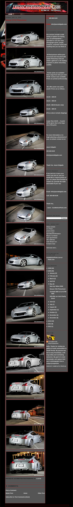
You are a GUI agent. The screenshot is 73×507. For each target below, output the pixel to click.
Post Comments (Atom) (22, 497)
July (51, 304)
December (53, 317)
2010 (49, 321)
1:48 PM (38, 478)
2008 (49, 268)
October (52, 312)
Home (25, 493)
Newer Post (9, 493)
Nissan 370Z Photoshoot (16, 20)
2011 (49, 324)
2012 (49, 326)
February (53, 276)
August (52, 307)
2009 (49, 271)
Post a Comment (11, 490)
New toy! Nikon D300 (56, 286)
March (52, 278)
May (51, 284)
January (52, 273)
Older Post (41, 493)
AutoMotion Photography (53, 342)
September (53, 309)
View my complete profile (56, 366)
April (51, 281)
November (53, 315)
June (51, 301)
